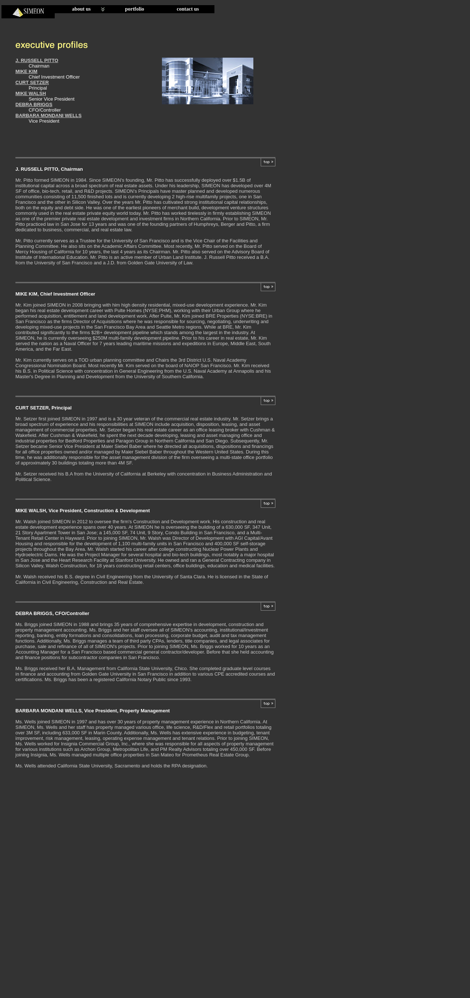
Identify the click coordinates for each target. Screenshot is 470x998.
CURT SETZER (32, 82)
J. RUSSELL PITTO (36, 60)
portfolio (134, 9)
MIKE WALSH (30, 93)
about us (81, 9)
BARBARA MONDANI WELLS (48, 115)
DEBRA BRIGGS (34, 104)
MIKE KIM (26, 71)
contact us (188, 9)
